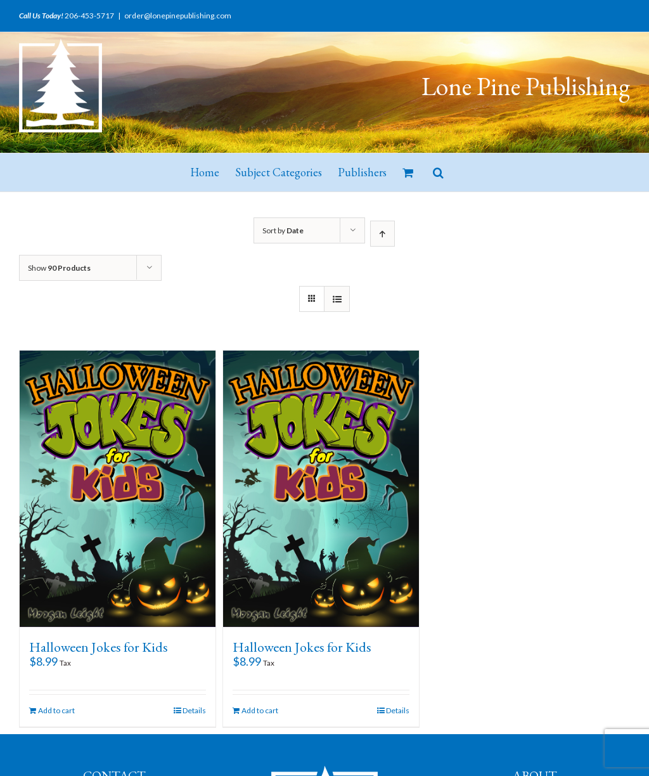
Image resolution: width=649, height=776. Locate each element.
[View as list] (336, 299)
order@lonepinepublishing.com (177, 15)
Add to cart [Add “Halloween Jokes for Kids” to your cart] (56, 710)
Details (194, 710)
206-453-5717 (89, 15)
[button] (438, 172)
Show (59, 268)
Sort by (283, 230)
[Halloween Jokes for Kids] (117, 489)
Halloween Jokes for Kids (98, 647)
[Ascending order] (382, 234)
